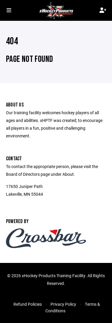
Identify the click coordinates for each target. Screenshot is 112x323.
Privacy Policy (63, 304)
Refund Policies (27, 304)
